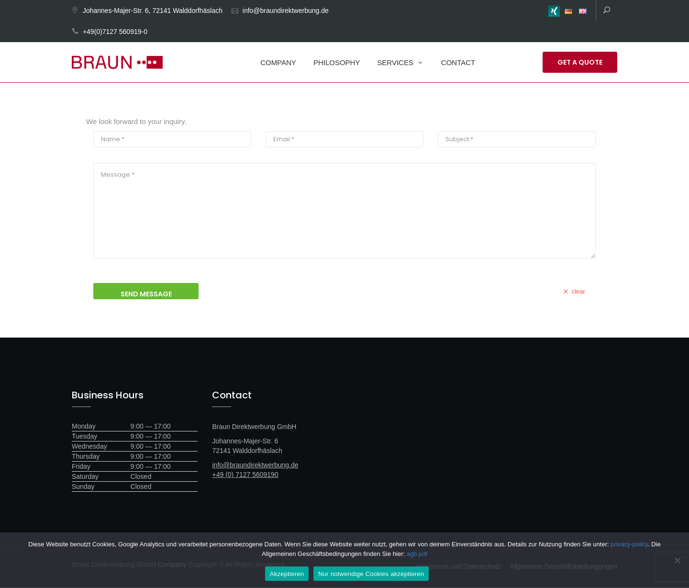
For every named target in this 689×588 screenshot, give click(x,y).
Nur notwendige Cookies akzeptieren (371, 573)
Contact (458, 62)
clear (573, 291)
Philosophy (336, 62)
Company (278, 62)
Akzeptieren (287, 573)
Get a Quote (579, 62)
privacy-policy (629, 544)
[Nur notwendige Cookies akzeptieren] (677, 560)
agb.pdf (417, 553)
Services (395, 62)
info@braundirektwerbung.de (286, 10)
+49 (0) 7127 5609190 (245, 475)
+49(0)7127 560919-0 (115, 31)
